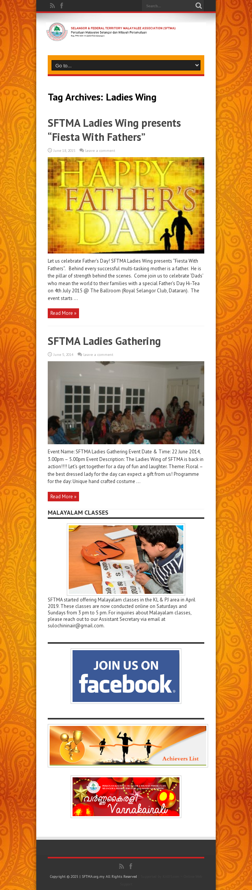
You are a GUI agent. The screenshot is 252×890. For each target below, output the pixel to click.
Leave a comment (100, 150)
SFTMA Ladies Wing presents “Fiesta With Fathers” (114, 130)
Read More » (63, 313)
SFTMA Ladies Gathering (104, 341)
